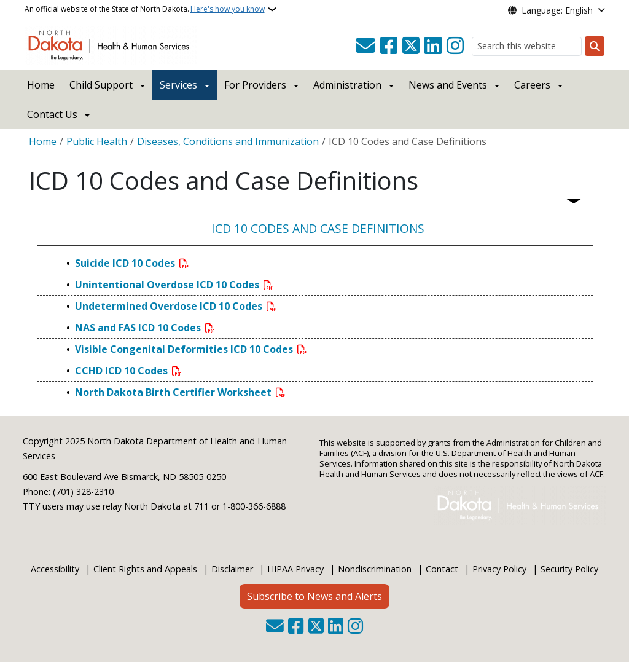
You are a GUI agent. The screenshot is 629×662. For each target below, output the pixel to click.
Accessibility (55, 569)
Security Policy (569, 569)
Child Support (101, 85)
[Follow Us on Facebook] (388, 46)
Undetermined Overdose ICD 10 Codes (170, 306)
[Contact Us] (365, 46)
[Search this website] (527, 46)
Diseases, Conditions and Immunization (228, 141)
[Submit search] (594, 46)
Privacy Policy (499, 569)
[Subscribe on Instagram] (455, 46)
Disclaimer (232, 569)
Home (41, 85)
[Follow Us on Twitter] (411, 46)
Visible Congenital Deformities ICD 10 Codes (185, 349)
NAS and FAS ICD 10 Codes (139, 327)
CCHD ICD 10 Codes (122, 370)
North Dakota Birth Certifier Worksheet (174, 392)
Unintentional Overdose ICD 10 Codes (168, 284)
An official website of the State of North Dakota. (145, 9)
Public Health (96, 141)
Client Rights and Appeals (145, 569)
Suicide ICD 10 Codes (126, 263)
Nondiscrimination (375, 569)
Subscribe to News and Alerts (314, 596)
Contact (442, 569)
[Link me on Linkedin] (433, 46)
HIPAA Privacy (295, 569)
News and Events (447, 85)
